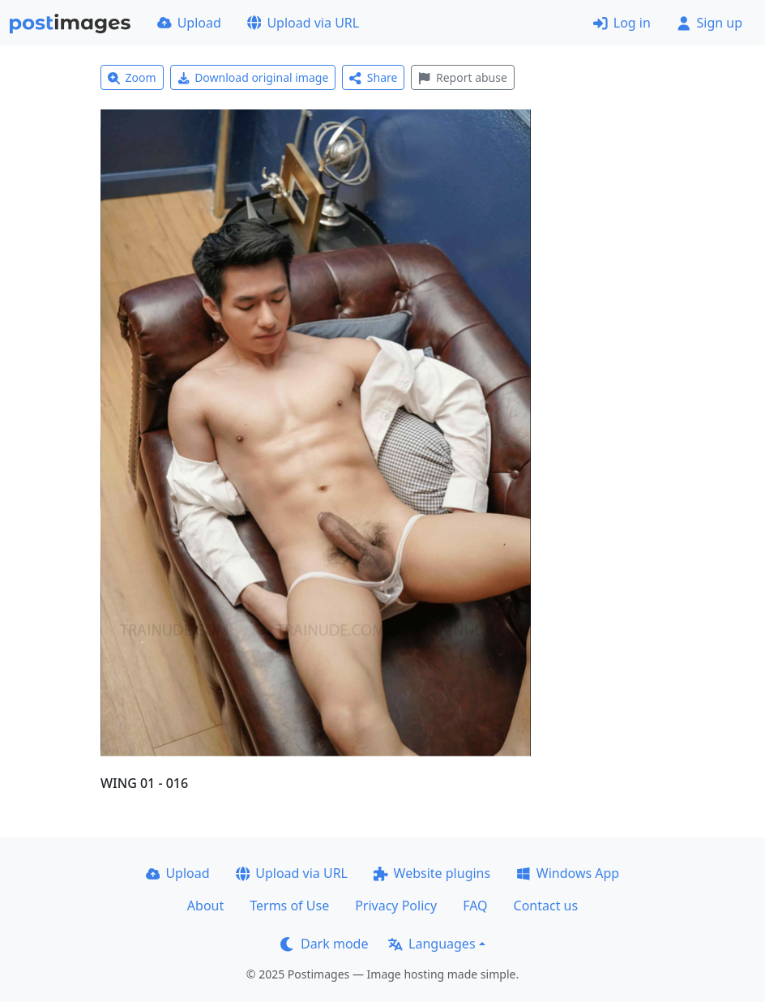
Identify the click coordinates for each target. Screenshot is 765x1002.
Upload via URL (303, 23)
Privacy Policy (396, 905)
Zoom (132, 77)
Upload (189, 23)
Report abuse (462, 77)
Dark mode (324, 944)
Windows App (567, 873)
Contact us (546, 905)
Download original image (253, 77)
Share (373, 77)
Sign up (709, 23)
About (205, 905)
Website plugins (432, 873)
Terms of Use (289, 905)
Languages (431, 944)
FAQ (475, 905)
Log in (622, 23)
